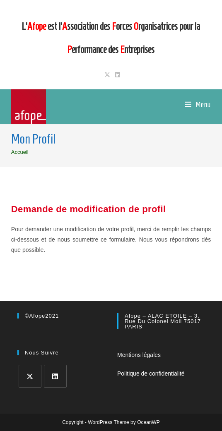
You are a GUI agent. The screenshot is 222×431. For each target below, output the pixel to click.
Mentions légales (139, 355)
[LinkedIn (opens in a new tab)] (116, 75)
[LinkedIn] (55, 376)
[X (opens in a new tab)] (107, 75)
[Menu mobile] (198, 105)
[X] (30, 376)
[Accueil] (20, 152)
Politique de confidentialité (151, 373)
